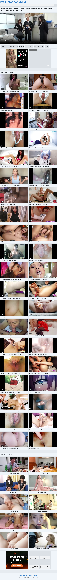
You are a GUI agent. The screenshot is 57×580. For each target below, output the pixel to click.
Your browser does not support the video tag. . (28, 28)
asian (3, 46)
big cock (31, 46)
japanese (12, 46)
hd (26, 46)
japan (46, 46)
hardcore (21, 46)
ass (35, 46)
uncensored (40, 46)
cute (7, 46)
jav (17, 46)
